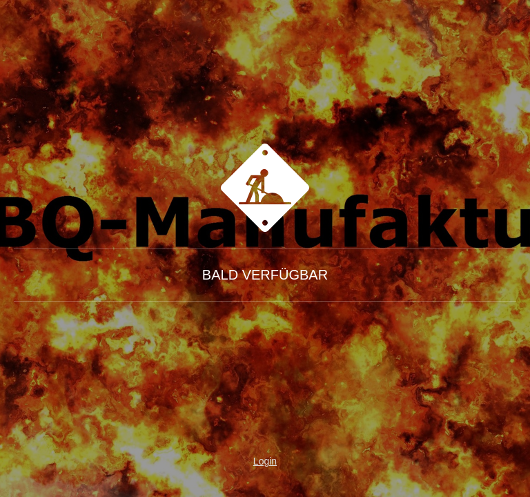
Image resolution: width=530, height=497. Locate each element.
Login (265, 461)
